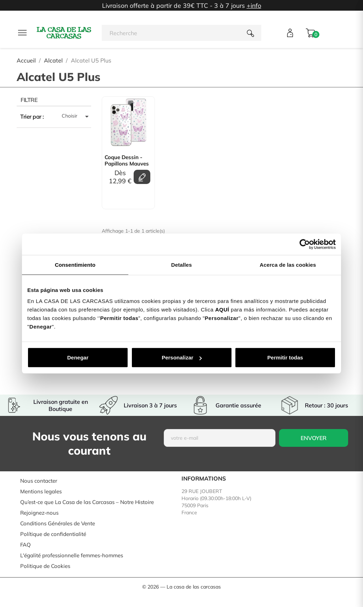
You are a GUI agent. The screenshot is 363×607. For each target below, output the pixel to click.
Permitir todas (285, 357)
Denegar (77, 357)
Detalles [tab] (181, 264)
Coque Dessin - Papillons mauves (127, 160)
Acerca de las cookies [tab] (288, 264)
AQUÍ (222, 310)
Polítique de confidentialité (53, 534)
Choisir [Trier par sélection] (76, 116)
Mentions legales (41, 491)
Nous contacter (38, 480)
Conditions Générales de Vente (57, 523)
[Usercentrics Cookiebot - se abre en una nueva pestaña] (305, 244)
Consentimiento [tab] (75, 264)
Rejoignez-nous (39, 512)
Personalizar (182, 357)
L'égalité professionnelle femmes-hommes (71, 555)
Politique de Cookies (45, 566)
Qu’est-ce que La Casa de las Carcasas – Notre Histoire (87, 502)
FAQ (25, 544)
